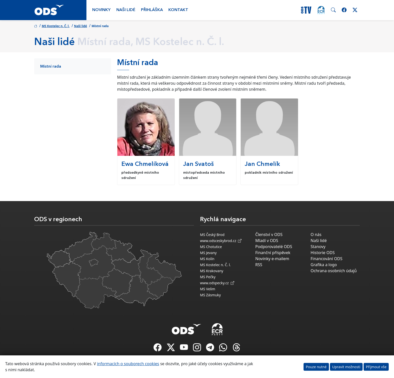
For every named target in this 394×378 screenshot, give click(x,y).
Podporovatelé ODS (273, 246)
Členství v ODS (268, 234)
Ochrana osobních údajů (334, 270)
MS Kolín (207, 258)
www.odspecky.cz (217, 282)
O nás (316, 234)
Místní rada (50, 67)
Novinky (101, 10)
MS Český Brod (212, 234)
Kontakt (178, 10)
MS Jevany (208, 252)
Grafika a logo (324, 264)
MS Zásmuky (210, 295)
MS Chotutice (211, 246)
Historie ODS (323, 252)
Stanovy (318, 246)
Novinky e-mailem (272, 258)
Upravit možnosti (346, 366)
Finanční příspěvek (272, 252)
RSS (258, 264)
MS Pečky (208, 276)
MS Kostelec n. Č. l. (55, 26)
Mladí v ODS (266, 240)
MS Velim (207, 289)
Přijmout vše (376, 366)
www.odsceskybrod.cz (220, 240)
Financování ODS (326, 258)
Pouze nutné (316, 366)
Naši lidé (125, 10)
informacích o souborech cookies (128, 363)
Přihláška (152, 10)
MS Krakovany (211, 270)
